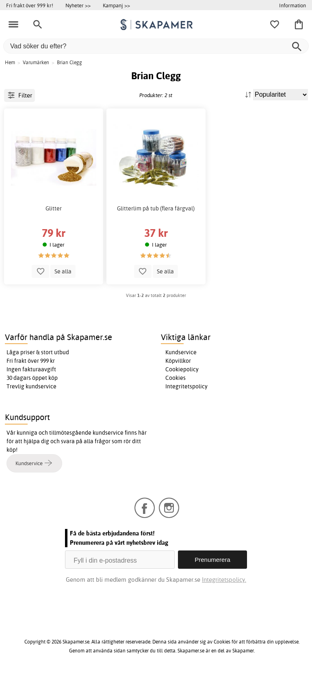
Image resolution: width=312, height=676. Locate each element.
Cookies (175, 377)
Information (292, 5)
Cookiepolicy (182, 369)
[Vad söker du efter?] (156, 46)
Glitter (54, 208)
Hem (10, 62)
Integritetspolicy (186, 386)
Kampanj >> (116, 5)
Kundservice (181, 352)
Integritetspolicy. (224, 579)
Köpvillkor (178, 360)
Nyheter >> (78, 5)
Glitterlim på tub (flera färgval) (156, 208)
